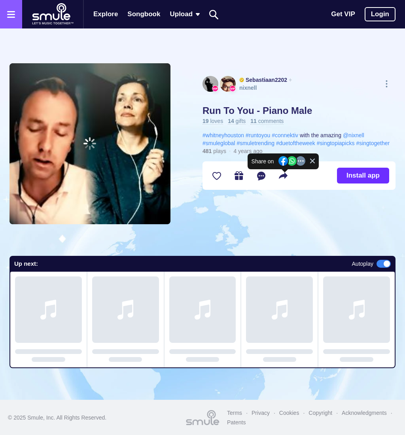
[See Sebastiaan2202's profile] (210, 84)
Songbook (143, 14)
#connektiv (285, 135)
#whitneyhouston (223, 135)
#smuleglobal (218, 143)
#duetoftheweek (295, 143)
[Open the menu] (11, 14)
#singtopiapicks (336, 143)
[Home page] (53, 14)
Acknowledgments (364, 413)
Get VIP (343, 14)
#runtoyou (258, 135)
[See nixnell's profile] (228, 84)
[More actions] (387, 84)
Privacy (261, 413)
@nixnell (353, 135)
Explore (105, 14)
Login (380, 14)
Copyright (320, 413)
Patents (236, 422)
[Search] (214, 14)
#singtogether (373, 143)
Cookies (289, 413)
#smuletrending (255, 143)
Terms (234, 413)
